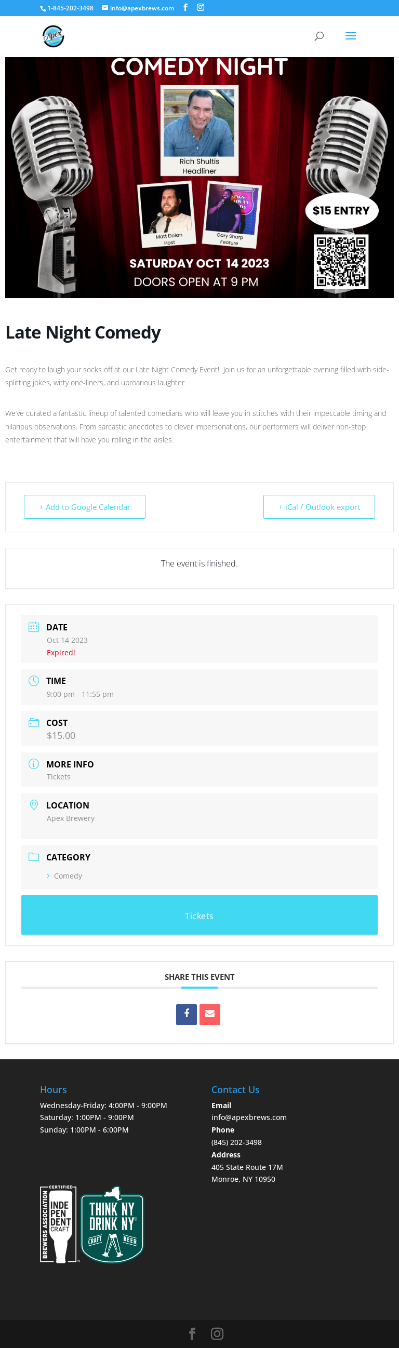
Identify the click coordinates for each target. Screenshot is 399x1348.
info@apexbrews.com (249, 1117)
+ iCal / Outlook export (319, 507)
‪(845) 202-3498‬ (236, 1142)
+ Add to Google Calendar (84, 507)
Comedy (64, 876)
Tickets (59, 776)
